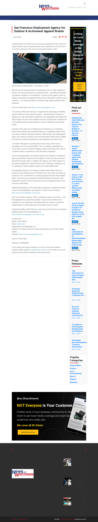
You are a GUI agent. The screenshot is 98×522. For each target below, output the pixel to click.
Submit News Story (79, 87)
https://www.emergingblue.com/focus (26, 193)
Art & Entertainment (19, 455)
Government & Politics (20, 465)
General (15, 462)
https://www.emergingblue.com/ (31, 234)
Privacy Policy (23, 519)
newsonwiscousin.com (67, 519)
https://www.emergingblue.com (43, 107)
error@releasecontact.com (39, 250)
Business (15, 457)
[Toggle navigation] (49, 17)
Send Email (21, 224)
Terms (14, 519)
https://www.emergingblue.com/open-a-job (28, 214)
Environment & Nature (20, 460)
